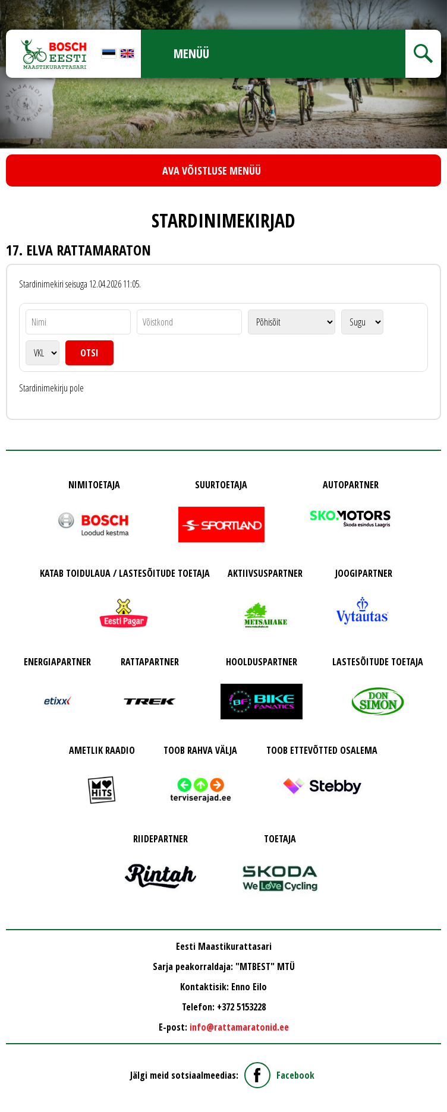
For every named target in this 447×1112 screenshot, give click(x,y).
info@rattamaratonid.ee (239, 1027)
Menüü (191, 53)
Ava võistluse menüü (211, 170)
